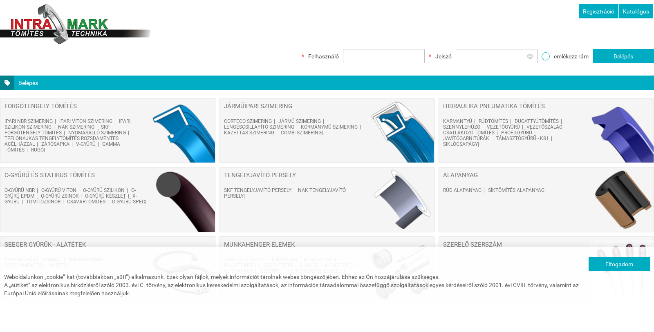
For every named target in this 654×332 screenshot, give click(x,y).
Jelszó (443, 56)
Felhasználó (323, 56)
